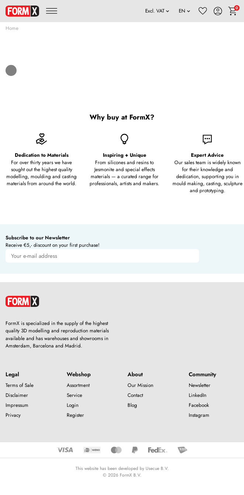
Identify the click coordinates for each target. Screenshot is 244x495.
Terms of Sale (20, 385)
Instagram (199, 415)
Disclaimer (17, 395)
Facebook (199, 405)
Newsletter (199, 385)
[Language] (184, 11)
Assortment (78, 385)
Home (12, 28)
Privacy (13, 415)
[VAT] (157, 11)
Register (75, 415)
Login (73, 405)
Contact (135, 395)
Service (74, 395)
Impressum (17, 405)
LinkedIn (197, 395)
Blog (132, 405)
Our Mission (140, 385)
